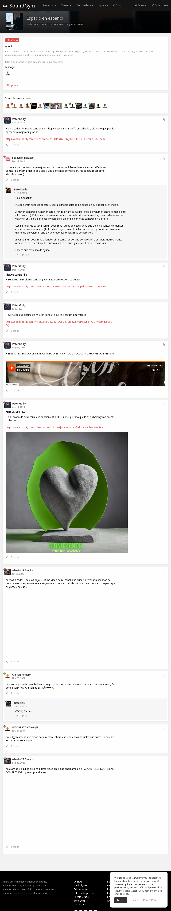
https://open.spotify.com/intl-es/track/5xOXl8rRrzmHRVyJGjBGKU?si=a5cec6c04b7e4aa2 (55, 139)
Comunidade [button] (85, 5)
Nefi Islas (19, 703)
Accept (121, 900)
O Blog (117, 5)
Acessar (141, 5)
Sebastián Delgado (23, 157)
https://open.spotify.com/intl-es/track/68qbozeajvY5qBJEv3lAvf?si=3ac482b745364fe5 (54, 427)
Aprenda (103, 5)
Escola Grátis (81, 896)
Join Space (12, 40)
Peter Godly (19, 119)
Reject (135, 899)
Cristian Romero (21, 674)
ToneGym (79, 900)
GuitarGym (80, 904)
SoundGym (19, 5)
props (15, 144)
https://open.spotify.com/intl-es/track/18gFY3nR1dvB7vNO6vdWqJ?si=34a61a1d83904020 (56, 286)
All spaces (11, 85)
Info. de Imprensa (84, 893)
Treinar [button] (66, 5)
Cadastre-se (160, 5)
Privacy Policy (150, 899)
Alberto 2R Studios (22, 570)
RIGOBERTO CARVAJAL (25, 727)
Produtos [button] (49, 5)
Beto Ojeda (20, 189)
